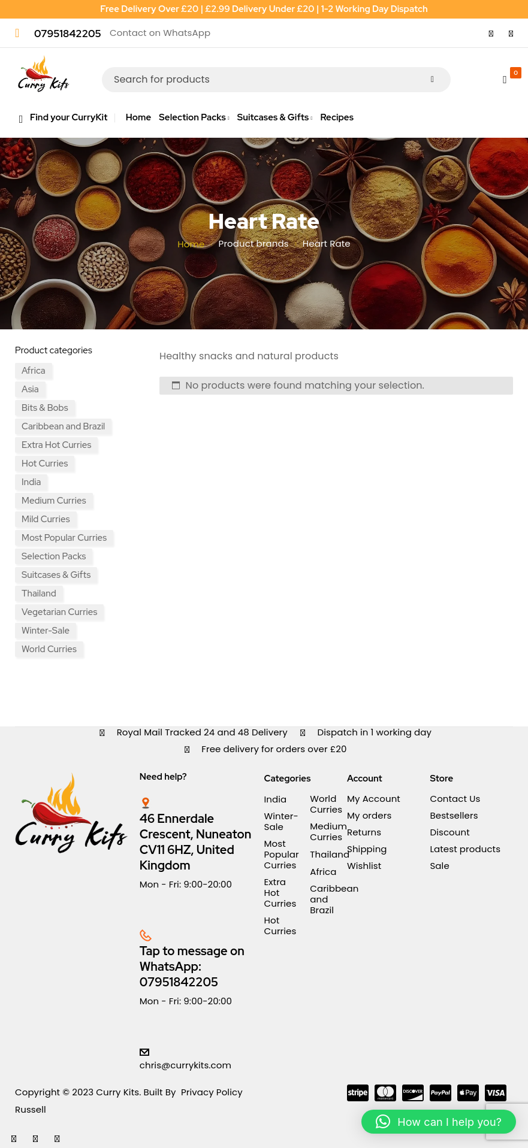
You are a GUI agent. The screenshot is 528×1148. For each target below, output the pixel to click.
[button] (438, 1122)
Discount (449, 832)
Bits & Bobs (45, 408)
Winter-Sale (46, 631)
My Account (373, 798)
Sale (439, 865)
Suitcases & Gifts (56, 575)
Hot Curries (45, 464)
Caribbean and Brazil (63, 426)
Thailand (39, 593)
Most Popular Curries (64, 538)
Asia (30, 389)
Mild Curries (46, 519)
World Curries (49, 649)
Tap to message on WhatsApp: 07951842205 (192, 966)
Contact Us (455, 798)
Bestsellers (454, 815)
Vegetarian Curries (59, 612)
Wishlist (364, 865)
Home (190, 244)
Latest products (465, 849)
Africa (34, 371)
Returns (364, 832)
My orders (369, 815)
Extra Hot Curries (56, 445)
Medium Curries (54, 501)
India (31, 482)
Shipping (367, 849)
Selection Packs (54, 556)
